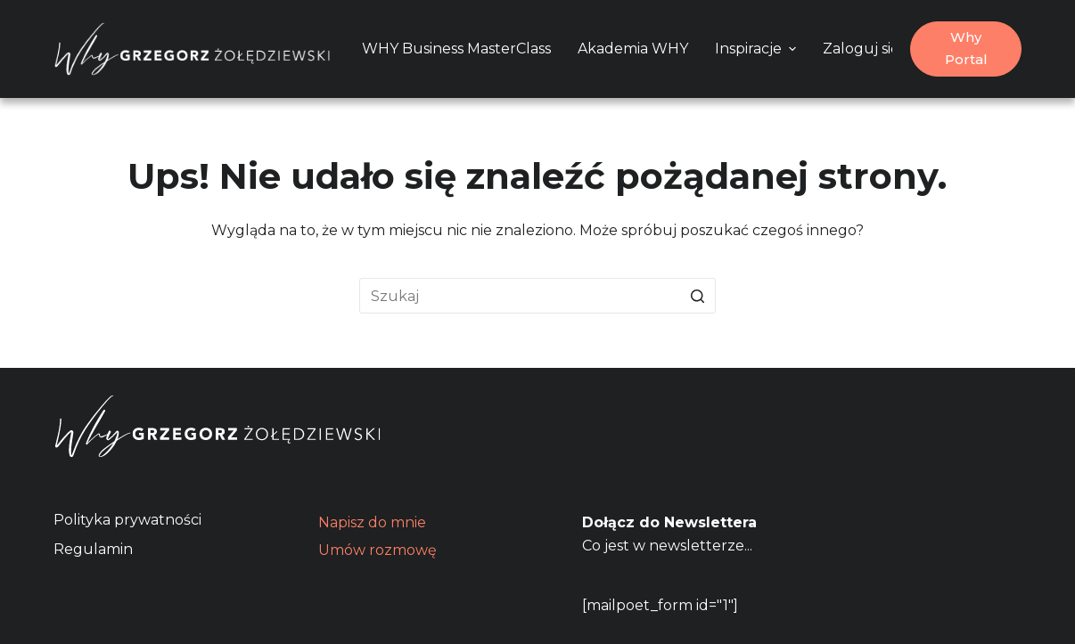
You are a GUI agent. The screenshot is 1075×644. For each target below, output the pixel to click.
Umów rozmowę (377, 550)
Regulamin (93, 549)
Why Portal (966, 48)
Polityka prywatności (127, 519)
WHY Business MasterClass (456, 48)
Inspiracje (757, 48)
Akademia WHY (633, 48)
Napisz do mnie (372, 522)
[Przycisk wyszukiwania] (698, 296)
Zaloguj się (861, 48)
